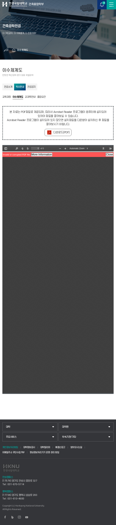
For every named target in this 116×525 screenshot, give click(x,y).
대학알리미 (45, 447)
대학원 (65, 426)
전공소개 (8, 86)
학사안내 (20, 86)
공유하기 (6, 50)
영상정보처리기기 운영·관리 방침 (44, 452)
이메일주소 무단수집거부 (13, 452)
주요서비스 (11, 436)
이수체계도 (22, 50)
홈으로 (13, 50)
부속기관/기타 (69, 436)
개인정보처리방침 (10, 447)
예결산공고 (60, 447)
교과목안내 (30, 97)
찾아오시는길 (76, 447)
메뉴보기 (111, 4)
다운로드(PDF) (61, 132)
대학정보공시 (29, 447)
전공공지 (31, 86)
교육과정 (6, 97)
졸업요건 (41, 97)
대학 (8, 426)
